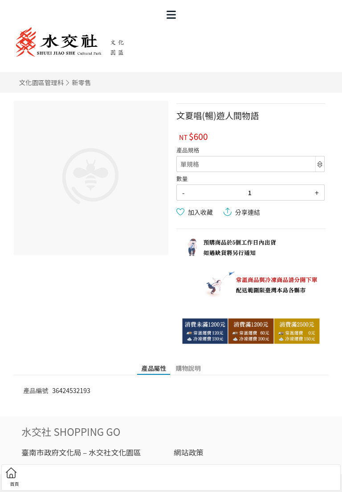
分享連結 (247, 212)
